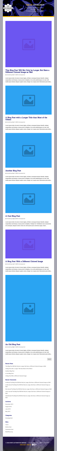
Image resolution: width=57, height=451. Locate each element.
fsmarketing (9, 74)
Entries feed (8, 427)
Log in (6, 424)
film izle (7, 389)
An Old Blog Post (12, 344)
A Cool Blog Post (12, 216)
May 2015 (7, 411)
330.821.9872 (25, 445)
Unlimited (7, 395)
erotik (6, 382)
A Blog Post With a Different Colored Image (24, 261)
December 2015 (9, 404)
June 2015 (8, 409)
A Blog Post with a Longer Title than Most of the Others (26, 118)
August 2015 (8, 406)
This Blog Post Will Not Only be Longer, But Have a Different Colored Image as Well (27, 71)
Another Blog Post (13, 171)
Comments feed (9, 429)
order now (7, 391)
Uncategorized (22, 74)
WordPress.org (9, 431)
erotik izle (7, 385)
